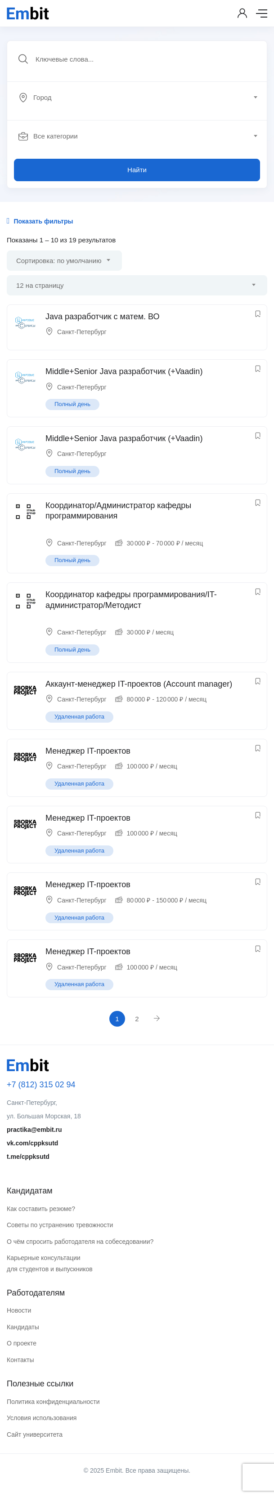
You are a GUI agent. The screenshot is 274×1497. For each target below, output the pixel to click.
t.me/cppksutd (28, 1156)
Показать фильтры (40, 221)
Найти (137, 170)
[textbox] (136, 97)
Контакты (20, 1359)
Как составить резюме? (41, 1208)
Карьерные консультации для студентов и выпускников (50, 1263)
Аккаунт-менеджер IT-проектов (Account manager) (138, 683)
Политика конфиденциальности (53, 1401)
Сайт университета (35, 1434)
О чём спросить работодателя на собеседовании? (80, 1241)
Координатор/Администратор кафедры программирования (118, 510)
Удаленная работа (79, 716)
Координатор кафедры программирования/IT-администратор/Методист (131, 599)
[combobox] (142, 97)
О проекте (21, 1343)
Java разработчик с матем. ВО (102, 316)
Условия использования (41, 1417)
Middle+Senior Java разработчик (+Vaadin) (123, 371)
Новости (19, 1310)
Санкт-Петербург (82, 331)
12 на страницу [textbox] (39, 285)
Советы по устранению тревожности (60, 1225)
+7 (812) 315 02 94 (41, 1084)
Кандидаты (23, 1327)
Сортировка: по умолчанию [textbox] (58, 260)
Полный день (72, 404)
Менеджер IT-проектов (87, 750)
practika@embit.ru (34, 1129)
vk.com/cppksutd (32, 1143)
